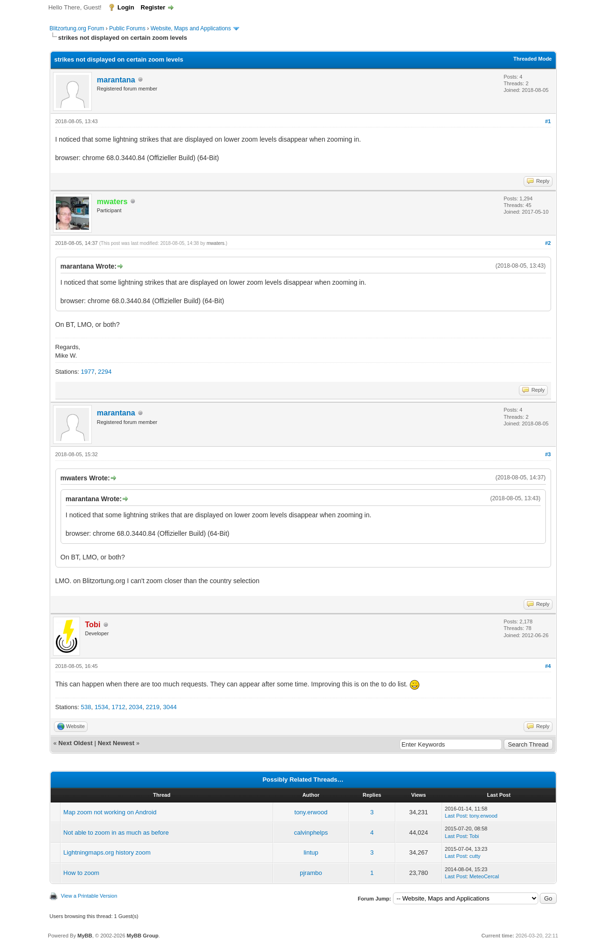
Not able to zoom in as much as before (116, 832)
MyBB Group (143, 935)
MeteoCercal (484, 876)
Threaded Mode (532, 59)
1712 (118, 707)
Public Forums (127, 28)
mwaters (215, 243)
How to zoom (81, 872)
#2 (548, 243)
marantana (116, 80)
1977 (88, 371)
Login (125, 7)
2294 (105, 371)
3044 (170, 707)
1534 (101, 707)
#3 (548, 454)
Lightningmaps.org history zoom (107, 852)
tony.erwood (311, 812)
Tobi (474, 836)
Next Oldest (75, 743)
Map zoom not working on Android (110, 812)
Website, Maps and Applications (191, 28)
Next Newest (116, 743)
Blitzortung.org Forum (77, 28)
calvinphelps (311, 832)
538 (86, 707)
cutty (475, 856)
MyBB (84, 935)
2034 (136, 707)
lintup (310, 852)
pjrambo (311, 872)
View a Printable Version (89, 896)
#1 (548, 121)
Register (153, 7)
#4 (548, 666)
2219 (153, 707)
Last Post (456, 816)
